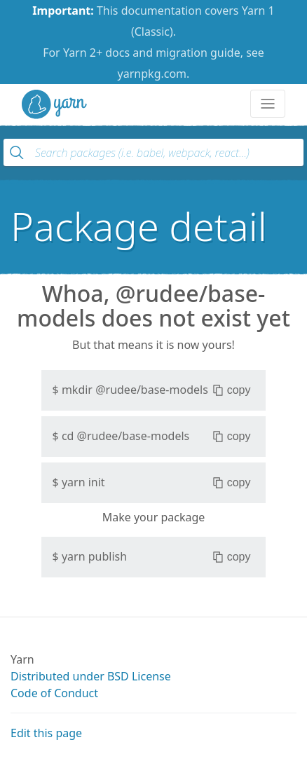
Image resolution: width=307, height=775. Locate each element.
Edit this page (46, 733)
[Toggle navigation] (267, 104)
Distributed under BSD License (91, 676)
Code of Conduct (54, 693)
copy (231, 390)
